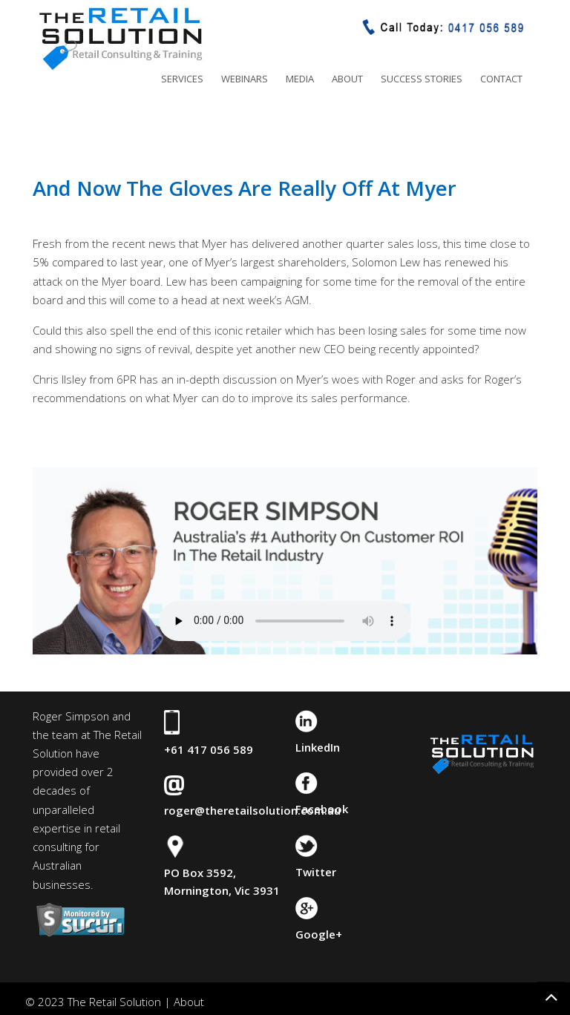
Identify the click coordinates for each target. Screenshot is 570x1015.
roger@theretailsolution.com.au (252, 810)
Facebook (321, 808)
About (189, 1001)
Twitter (315, 871)
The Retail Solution (120, 37)
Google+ (318, 934)
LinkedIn (317, 747)
